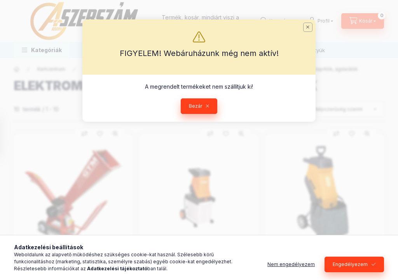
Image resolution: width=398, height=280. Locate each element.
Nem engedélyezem (291, 264)
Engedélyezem (350, 264)
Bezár (195, 106)
